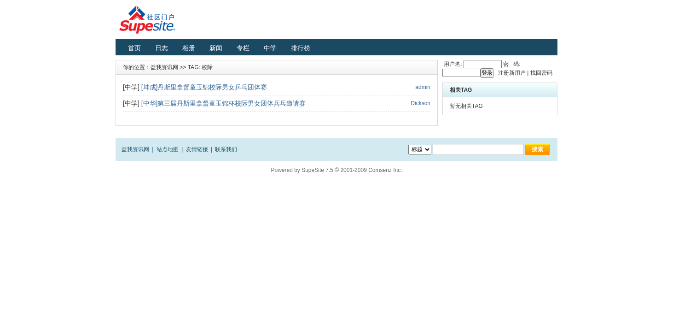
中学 (270, 48)
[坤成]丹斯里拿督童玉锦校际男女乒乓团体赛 (204, 87)
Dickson (420, 103)
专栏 (243, 48)
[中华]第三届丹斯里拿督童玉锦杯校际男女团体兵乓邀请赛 (223, 103)
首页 (134, 48)
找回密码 (541, 73)
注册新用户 (512, 73)
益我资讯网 (164, 67)
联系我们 (226, 149)
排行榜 (300, 48)
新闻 (215, 48)
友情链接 (197, 149)
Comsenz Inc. (385, 170)
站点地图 (168, 149)
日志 (161, 48)
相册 (188, 48)
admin (422, 87)
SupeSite (313, 170)
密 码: (511, 64)
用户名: (452, 64)
